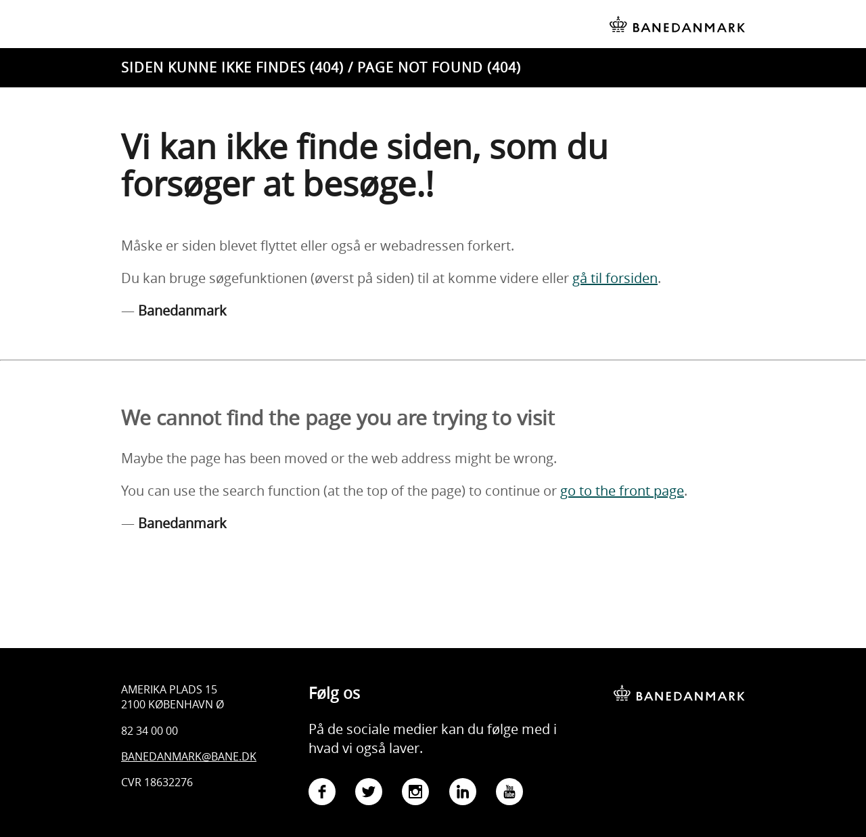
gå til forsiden (615, 278)
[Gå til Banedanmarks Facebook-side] (322, 794)
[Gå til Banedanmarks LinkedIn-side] (462, 794)
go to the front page (622, 490)
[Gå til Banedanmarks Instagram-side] (415, 794)
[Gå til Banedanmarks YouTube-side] (509, 794)
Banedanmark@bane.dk (188, 756)
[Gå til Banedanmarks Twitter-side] (368, 794)
